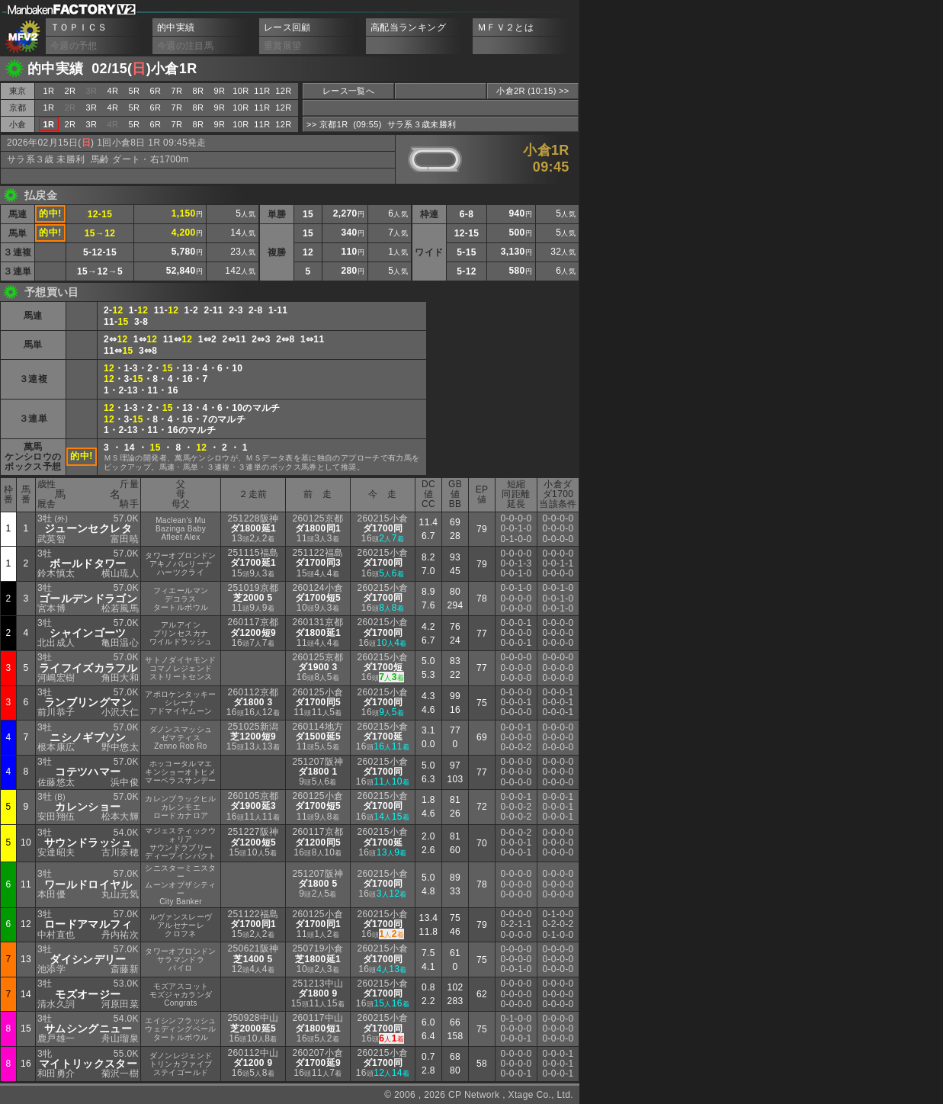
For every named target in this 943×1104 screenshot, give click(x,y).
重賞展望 (282, 45)
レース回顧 (287, 27)
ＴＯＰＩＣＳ (78, 27)
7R (177, 90)
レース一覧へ (348, 90)
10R (241, 90)
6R (156, 90)
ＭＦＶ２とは (505, 27)
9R (220, 90)
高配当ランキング (408, 27)
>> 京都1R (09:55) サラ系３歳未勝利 (381, 124)
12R (283, 90)
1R (49, 90)
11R (262, 90)
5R (134, 90)
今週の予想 (74, 45)
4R (113, 90)
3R (92, 107)
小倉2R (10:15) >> (532, 90)
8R (198, 90)
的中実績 (175, 27)
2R (70, 90)
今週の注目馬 (185, 45)
